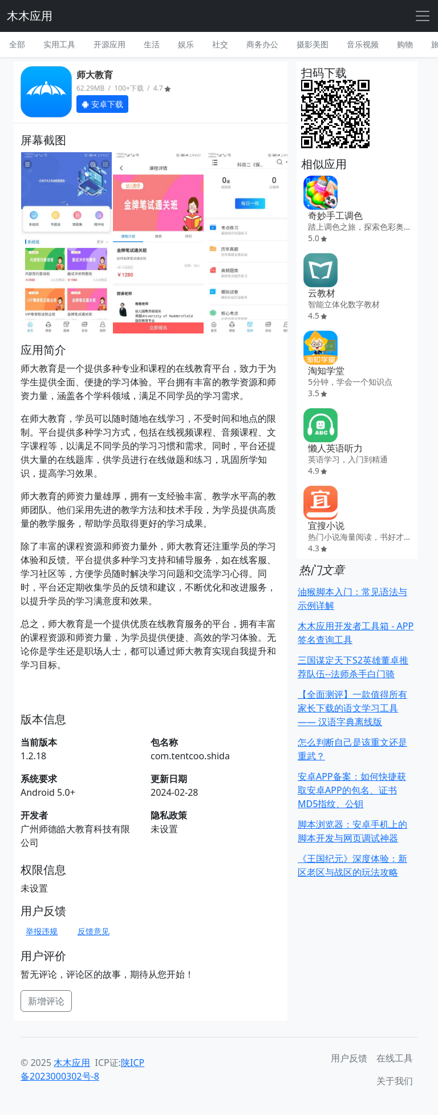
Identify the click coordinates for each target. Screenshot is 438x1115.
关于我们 (394, 1081)
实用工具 (59, 44)
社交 (220, 44)
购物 (405, 44)
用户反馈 (349, 1058)
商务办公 (262, 44)
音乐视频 (363, 44)
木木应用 (29, 15)
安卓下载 (102, 104)
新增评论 (46, 1001)
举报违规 (42, 931)
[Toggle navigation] (422, 16)
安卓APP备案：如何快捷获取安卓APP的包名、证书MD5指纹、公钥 (352, 790)
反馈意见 (94, 931)
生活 (152, 44)
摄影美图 (312, 44)
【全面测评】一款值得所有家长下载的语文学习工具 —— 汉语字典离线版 (352, 708)
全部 (17, 44)
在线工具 (394, 1058)
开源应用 (109, 44)
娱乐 (186, 44)
